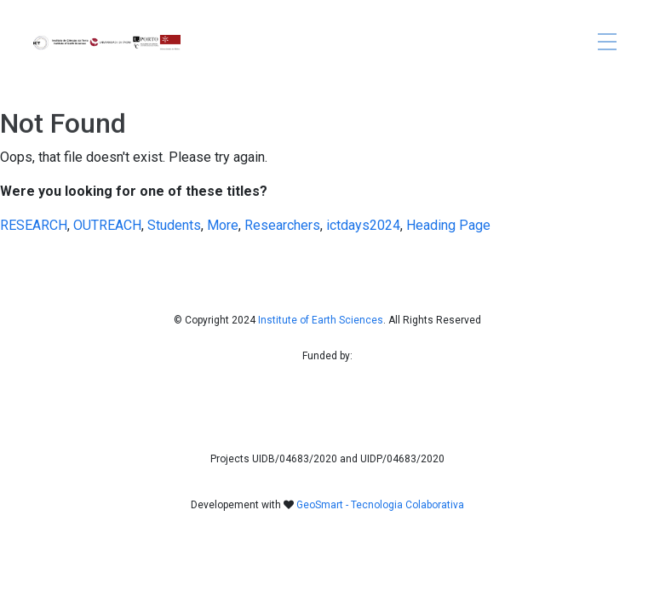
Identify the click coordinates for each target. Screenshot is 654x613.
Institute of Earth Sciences (320, 320)
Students (174, 225)
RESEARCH (33, 225)
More (222, 225)
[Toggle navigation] (607, 43)
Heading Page (448, 225)
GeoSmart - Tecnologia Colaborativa (380, 505)
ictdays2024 (363, 225)
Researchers (282, 225)
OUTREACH (107, 225)
